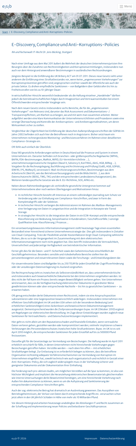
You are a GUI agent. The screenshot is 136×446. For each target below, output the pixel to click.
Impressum (91, 438)
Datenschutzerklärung (112, 438)
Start (5, 32)
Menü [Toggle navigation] (125, 6)
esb (7, 6)
